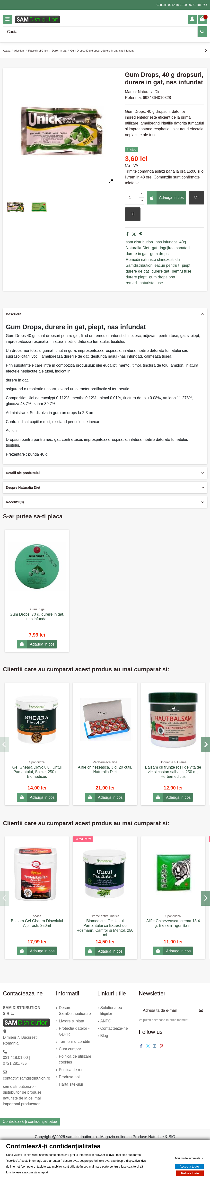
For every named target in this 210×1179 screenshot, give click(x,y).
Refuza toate (190, 1173)
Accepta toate (189, 1166)
